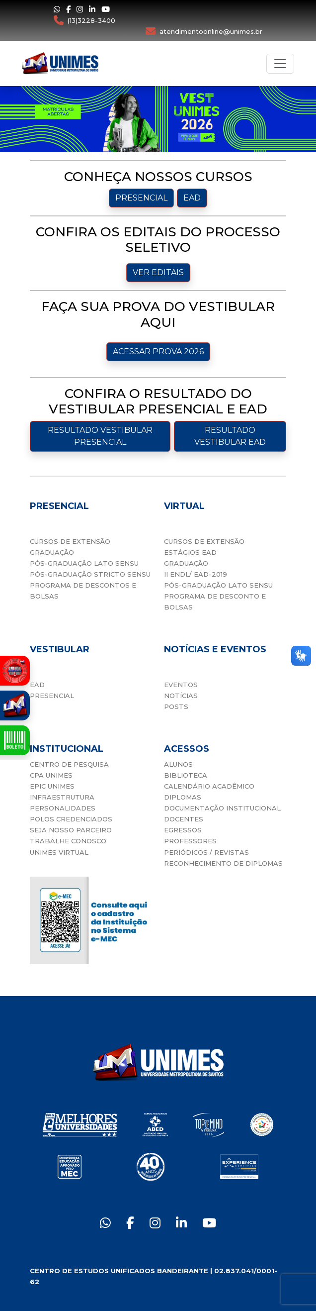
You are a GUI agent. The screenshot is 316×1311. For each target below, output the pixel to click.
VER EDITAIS (158, 272)
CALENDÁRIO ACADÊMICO (209, 786)
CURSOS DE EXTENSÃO (70, 541)
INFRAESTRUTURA (62, 797)
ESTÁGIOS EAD (190, 552)
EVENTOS (181, 685)
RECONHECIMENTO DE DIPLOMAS (223, 863)
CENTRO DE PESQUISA (69, 764)
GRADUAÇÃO (52, 552)
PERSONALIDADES (62, 808)
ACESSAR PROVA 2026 (158, 351)
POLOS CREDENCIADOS (71, 819)
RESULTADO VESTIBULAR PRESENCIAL (100, 436)
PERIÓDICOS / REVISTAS (206, 852)
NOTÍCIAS (181, 696)
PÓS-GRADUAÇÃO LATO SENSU (84, 563)
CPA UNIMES (51, 775)
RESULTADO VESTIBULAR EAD (230, 436)
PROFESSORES (190, 841)
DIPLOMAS (182, 797)
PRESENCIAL (141, 197)
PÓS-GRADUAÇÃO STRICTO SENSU (90, 574)
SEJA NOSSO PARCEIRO (71, 830)
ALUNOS (178, 764)
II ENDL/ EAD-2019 (195, 574)
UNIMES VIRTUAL (59, 852)
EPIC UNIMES (52, 786)
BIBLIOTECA (185, 775)
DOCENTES (183, 819)
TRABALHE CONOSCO (68, 841)
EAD (192, 197)
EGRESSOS (183, 830)
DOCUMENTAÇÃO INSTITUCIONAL (222, 808)
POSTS (176, 706)
